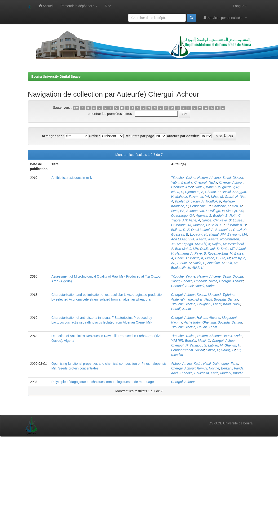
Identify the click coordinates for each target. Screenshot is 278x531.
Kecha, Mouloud (209, 295)
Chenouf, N (179, 345)
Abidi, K (197, 268)
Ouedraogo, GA (182, 215)
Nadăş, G (228, 350)
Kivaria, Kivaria (207, 239)
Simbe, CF (210, 220)
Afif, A (205, 244)
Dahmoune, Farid (225, 363)
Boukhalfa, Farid (206, 373)
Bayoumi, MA (237, 234)
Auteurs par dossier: (183, 136)
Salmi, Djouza (233, 178)
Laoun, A (197, 201)
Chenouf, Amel (182, 187)
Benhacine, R (200, 206)
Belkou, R (178, 230)
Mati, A (237, 206)
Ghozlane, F (221, 206)
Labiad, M (215, 345)
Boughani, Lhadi (209, 304)
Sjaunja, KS (234, 211)
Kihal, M (217, 196)
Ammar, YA (201, 196)
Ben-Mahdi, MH (186, 249)
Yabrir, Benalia (181, 182)
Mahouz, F (183, 196)
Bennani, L (223, 230)
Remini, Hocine (208, 368)
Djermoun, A (194, 192)
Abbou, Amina (181, 363)
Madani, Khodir (231, 373)
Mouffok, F (213, 201)
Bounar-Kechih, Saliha (187, 350)
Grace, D (211, 258)
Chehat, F (212, 192)
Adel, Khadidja (181, 373)
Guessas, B (179, 234)
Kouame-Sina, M (220, 253)
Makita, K (196, 258)
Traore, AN (179, 220)
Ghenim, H (232, 345)
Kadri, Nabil (231, 304)
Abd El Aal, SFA (182, 239)
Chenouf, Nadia (205, 182)
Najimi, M (219, 244)
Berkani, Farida (232, 368)
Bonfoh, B (220, 215)
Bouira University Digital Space (56, 76)
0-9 (76, 107)
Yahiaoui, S (198, 345)
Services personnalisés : (225, 18)
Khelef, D (182, 201)
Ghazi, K (239, 230)
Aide (108, 6)
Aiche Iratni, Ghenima (200, 322)
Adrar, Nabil (203, 299)
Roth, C (235, 215)
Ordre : (94, 136)
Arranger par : (53, 136)
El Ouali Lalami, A (200, 230)
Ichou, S (177, 192)
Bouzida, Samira (226, 299)
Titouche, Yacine (183, 178)
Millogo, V (217, 211)
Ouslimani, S (209, 249)
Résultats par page (139, 136)
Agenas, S (203, 215)
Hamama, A (184, 253)
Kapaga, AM (190, 244)
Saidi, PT (217, 225)
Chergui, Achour (231, 182)
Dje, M (225, 258)
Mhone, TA (183, 225)
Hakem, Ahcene (209, 178)
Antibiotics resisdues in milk (71, 178)
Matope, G (201, 225)
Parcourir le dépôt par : (78, 6)
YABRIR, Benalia (183, 340)
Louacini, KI (198, 234)
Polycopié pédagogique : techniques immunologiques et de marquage (102, 382)
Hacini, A (228, 192)
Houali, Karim (205, 187)
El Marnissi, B (236, 225)
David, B (199, 263)
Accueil (46, 6)
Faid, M (231, 263)
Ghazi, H (231, 196)
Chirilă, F (212, 350)
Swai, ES (178, 211)
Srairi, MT (228, 249)
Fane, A (194, 220)
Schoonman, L (197, 211)
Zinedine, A (215, 263)
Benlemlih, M (180, 268)
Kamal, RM (217, 234)
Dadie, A (181, 258)
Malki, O (204, 340)
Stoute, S (184, 263)
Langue (240, 6)
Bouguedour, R (227, 187)
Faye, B (225, 220)
